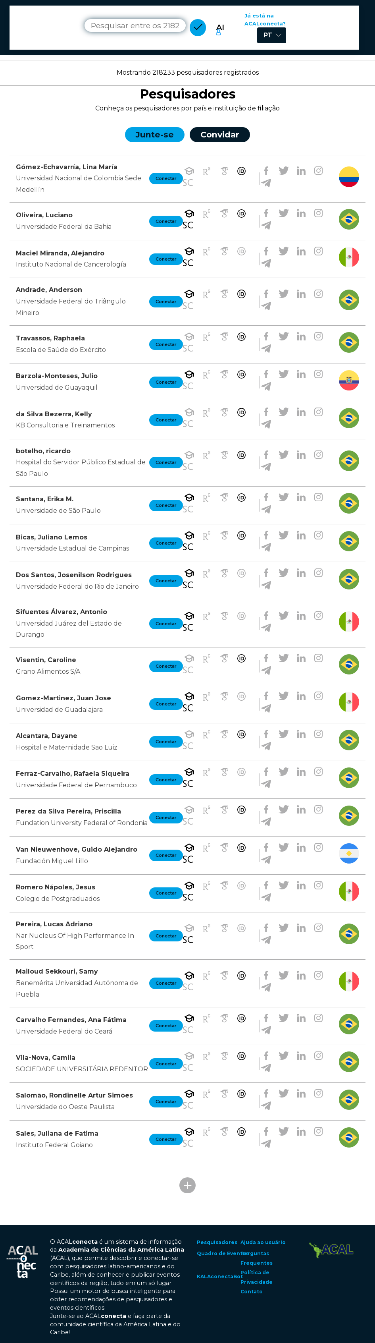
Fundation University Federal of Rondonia (82, 823)
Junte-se (155, 134)
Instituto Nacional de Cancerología (71, 264)
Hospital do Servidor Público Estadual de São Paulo (81, 467)
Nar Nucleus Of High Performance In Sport (75, 941)
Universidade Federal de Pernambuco (76, 785)
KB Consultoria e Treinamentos (65, 425)
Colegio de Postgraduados (58, 898)
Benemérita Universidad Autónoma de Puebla (77, 988)
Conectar (166, 178)
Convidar (219, 134)
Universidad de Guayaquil (57, 387)
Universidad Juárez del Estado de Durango (69, 629)
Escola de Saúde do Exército (61, 350)
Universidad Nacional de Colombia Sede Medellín (78, 183)
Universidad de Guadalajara (59, 709)
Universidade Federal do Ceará (64, 1031)
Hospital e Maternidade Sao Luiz (66, 747)
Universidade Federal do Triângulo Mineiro (71, 307)
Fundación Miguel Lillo (52, 861)
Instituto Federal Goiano (54, 1145)
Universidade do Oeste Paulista (65, 1107)
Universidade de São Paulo (58, 510)
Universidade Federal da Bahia (64, 226)
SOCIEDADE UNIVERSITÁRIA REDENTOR (82, 1069)
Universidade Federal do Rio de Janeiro (77, 586)
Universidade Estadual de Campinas (72, 548)
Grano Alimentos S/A (48, 671)
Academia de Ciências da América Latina (121, 1249)
